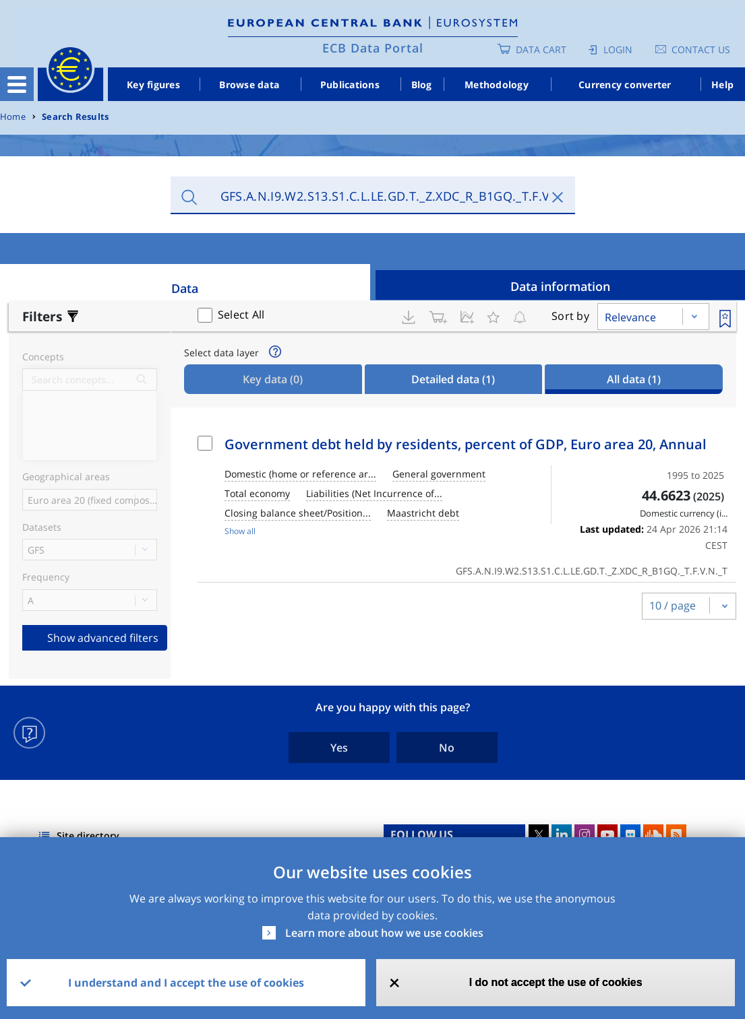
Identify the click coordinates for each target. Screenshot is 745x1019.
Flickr (630, 834)
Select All (241, 314)
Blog (421, 84)
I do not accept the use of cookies (556, 982)
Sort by (570, 315)
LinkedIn (562, 834)
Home (13, 117)
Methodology (497, 84)
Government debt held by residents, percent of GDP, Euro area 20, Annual (466, 444)
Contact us (701, 49)
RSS (676, 834)
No (446, 747)
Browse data (249, 84)
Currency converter (625, 84)
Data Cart (541, 49)
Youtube (607, 834)
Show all (240, 531)
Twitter (539, 834)
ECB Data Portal (372, 48)
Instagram (584, 834)
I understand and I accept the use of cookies (186, 982)
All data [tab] (634, 379)
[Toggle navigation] (17, 84)
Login (617, 49)
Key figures (153, 84)
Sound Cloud (653, 834)
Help (722, 84)
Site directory (88, 835)
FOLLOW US (421, 834)
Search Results (75, 117)
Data (184, 288)
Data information (560, 286)
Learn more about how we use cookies (384, 932)
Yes (339, 747)
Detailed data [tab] (453, 379)
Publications (350, 84)
